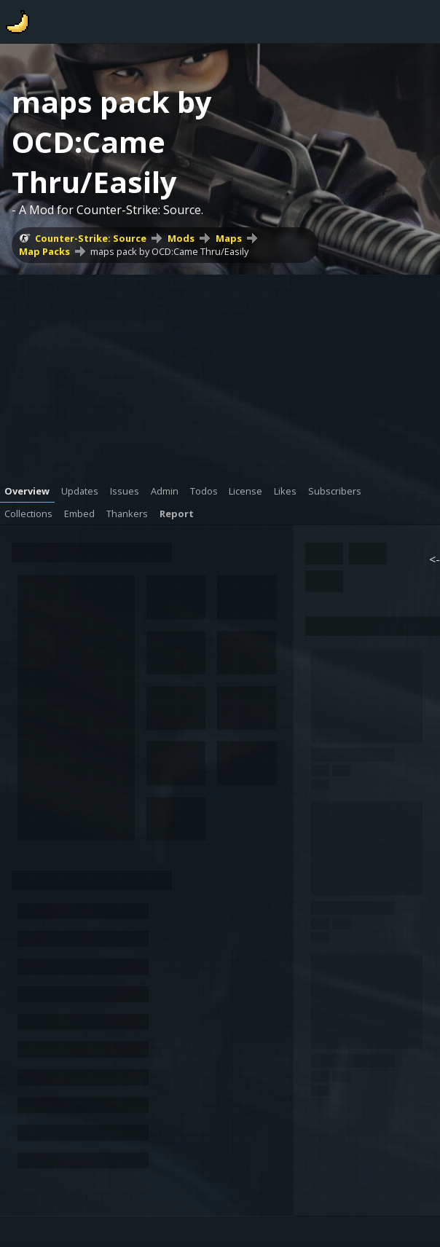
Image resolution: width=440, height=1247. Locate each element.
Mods (181, 238)
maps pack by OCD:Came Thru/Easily (169, 251)
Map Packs (44, 251)
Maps (229, 238)
